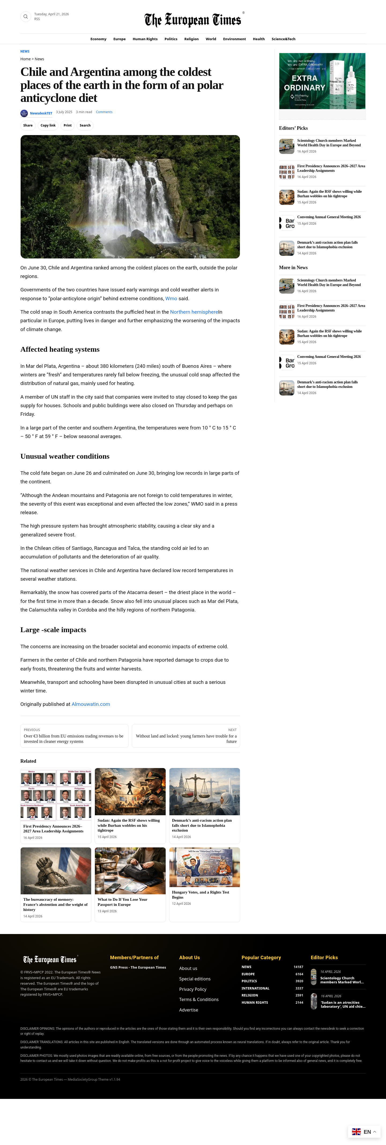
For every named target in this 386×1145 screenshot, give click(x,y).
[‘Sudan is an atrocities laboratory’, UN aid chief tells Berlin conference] (314, 1001)
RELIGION (250, 995)
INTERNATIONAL (255, 988)
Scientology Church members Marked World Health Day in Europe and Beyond (329, 143)
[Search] (25, 16)
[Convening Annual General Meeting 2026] (286, 222)
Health (259, 38)
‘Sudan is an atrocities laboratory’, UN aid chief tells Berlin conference (342, 1006)
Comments (104, 112)
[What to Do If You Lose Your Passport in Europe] (130, 871)
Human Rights (145, 38)
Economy (99, 38)
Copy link (48, 125)
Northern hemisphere (194, 312)
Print (68, 125)
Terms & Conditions (199, 999)
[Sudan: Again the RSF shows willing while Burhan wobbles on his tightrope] (130, 791)
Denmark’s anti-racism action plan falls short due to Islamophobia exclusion (202, 825)
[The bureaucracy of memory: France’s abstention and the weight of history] (56, 871)
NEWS (246, 967)
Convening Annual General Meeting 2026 (329, 217)
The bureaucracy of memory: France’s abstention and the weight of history (55, 904)
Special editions (195, 979)
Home (25, 58)
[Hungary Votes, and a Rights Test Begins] (204, 867)
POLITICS (249, 981)
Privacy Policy (192, 989)
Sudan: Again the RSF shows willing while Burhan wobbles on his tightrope (129, 825)
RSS (37, 19)
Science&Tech (284, 38)
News (24, 51)
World (211, 38)
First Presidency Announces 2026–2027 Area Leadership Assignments (331, 168)
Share (28, 125)
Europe (119, 38)
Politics (171, 38)
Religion (191, 38)
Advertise (188, 1010)
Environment (234, 38)
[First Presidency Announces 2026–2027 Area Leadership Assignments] (56, 794)
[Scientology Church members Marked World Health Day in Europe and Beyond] (286, 146)
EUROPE (248, 974)
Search (85, 125)
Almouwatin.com (91, 704)
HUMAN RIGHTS (255, 1002)
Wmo (171, 298)
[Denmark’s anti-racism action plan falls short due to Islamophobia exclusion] (204, 791)
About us (188, 968)
